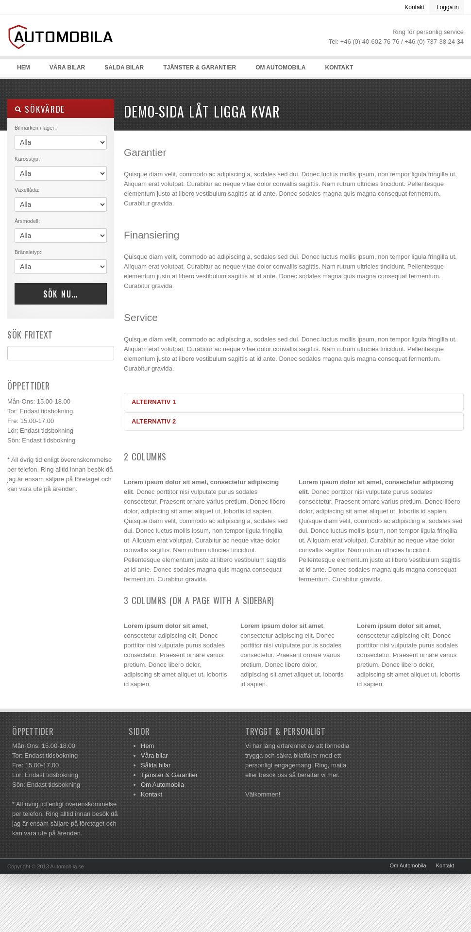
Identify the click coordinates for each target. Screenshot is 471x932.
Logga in (448, 7)
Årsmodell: (27, 221)
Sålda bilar (124, 67)
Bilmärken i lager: (35, 128)
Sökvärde (40, 109)
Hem (23, 67)
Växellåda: (27, 190)
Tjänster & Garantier (199, 67)
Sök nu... (60, 294)
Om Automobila (280, 67)
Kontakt (414, 7)
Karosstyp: (27, 159)
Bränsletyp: (28, 252)
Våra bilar (67, 67)
